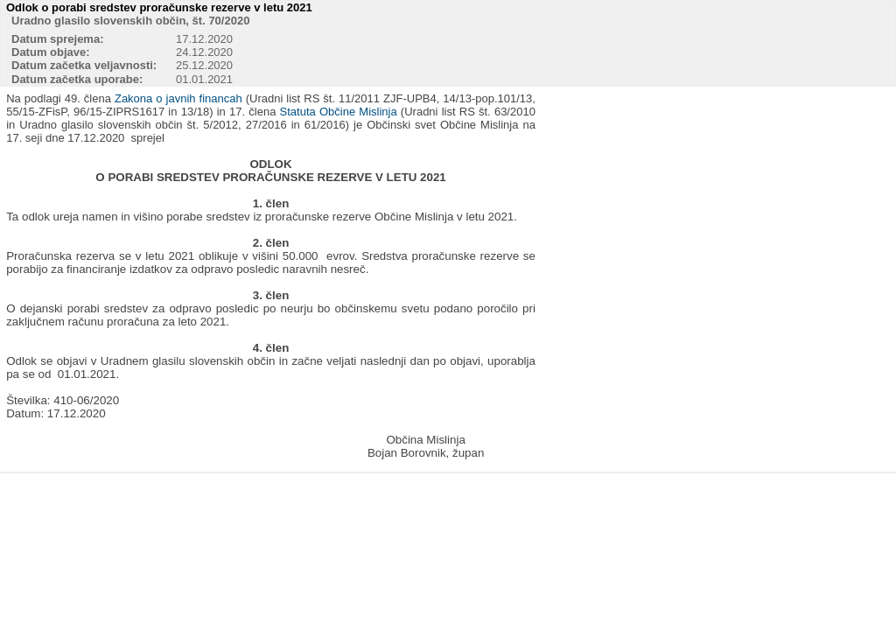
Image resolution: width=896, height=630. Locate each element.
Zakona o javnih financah (178, 98)
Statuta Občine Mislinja (338, 111)
